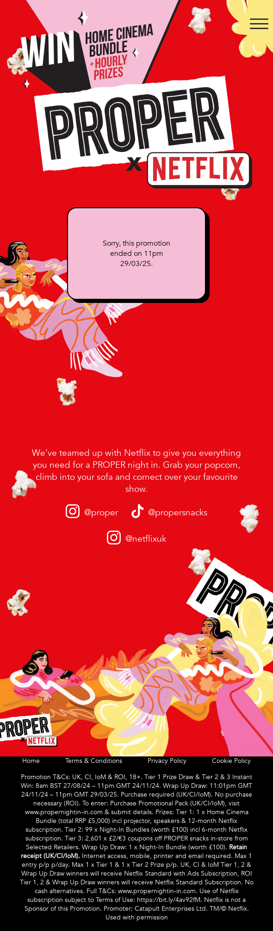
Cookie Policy (231, 760)
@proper (101, 513)
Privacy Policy (167, 760)
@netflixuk (145, 539)
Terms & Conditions (93, 760)
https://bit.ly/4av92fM (168, 899)
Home (31, 760)
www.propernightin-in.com (64, 812)
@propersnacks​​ (177, 513)
